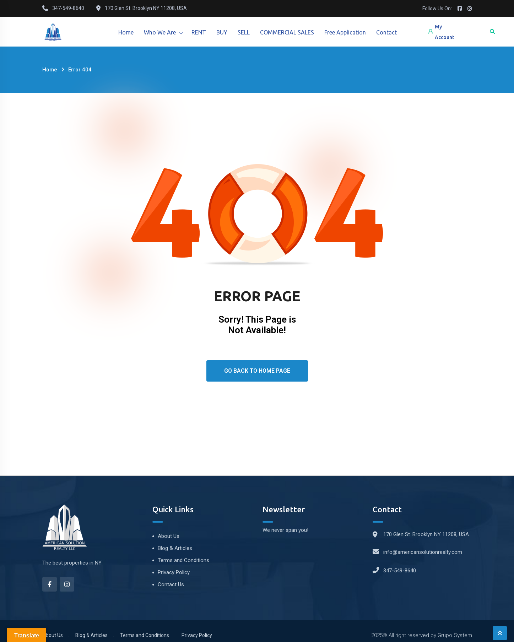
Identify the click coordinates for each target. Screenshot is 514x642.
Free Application (347, 32)
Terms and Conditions (183, 560)
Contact (389, 32)
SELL (245, 32)
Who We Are (161, 32)
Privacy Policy (174, 572)
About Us (168, 536)
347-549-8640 (399, 570)
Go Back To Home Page (257, 370)
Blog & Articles (175, 548)
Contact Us (171, 584)
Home (126, 32)
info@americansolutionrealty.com (422, 552)
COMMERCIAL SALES (289, 32)
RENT (200, 32)
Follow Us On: (437, 8)
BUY (223, 32)
